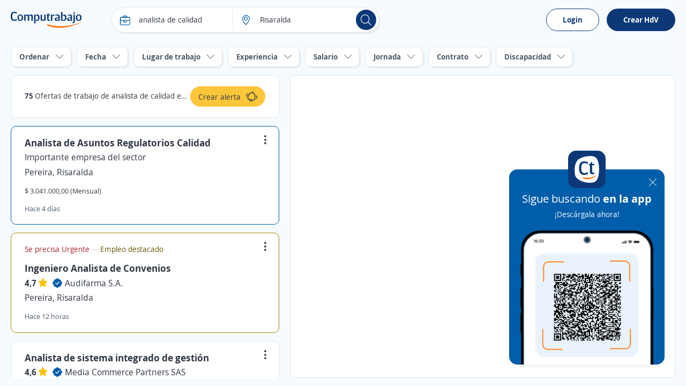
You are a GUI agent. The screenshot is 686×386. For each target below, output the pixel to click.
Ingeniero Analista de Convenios (98, 268)
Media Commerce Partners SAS (125, 372)
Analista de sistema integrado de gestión (117, 357)
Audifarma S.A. (94, 283)
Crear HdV (641, 19)
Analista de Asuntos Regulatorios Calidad (118, 142)
